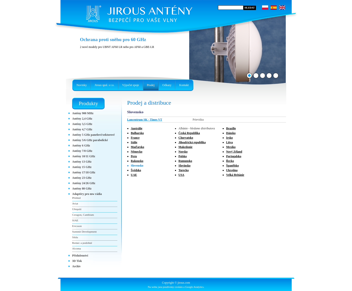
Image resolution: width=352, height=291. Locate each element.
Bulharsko (137, 133)
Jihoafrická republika (192, 142)
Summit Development (84, 231)
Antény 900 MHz (82, 113)
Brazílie (231, 128)
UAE (134, 175)
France (135, 137)
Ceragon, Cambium (83, 214)
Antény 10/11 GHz (83, 156)
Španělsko (232, 165)
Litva (229, 142)
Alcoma (76, 248)
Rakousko (137, 161)
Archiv (76, 266)
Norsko (182, 151)
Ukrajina (232, 170)
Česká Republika (189, 133)
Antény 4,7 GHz (82, 129)
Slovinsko (184, 165)
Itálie (134, 142)
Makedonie (185, 147)
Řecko (230, 161)
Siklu (75, 237)
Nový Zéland (234, 151)
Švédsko (136, 170)
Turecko (183, 170)
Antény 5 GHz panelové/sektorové (93, 134)
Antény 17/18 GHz (83, 172)
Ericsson (77, 225)
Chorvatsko (185, 137)
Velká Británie (235, 175)
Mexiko (231, 147)
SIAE (75, 220)
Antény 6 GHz (81, 145)
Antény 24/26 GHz (83, 183)
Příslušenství (80, 255)
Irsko (229, 137)
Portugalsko (233, 156)
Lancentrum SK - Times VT (144, 119)
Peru (134, 156)
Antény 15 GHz (81, 167)
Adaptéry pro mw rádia (87, 193)
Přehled (76, 197)
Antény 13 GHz (81, 161)
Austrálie (136, 128)
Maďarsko (137, 147)
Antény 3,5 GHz (82, 124)
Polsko (182, 156)
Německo (136, 151)
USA (181, 175)
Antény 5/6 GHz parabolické (90, 140)
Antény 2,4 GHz (82, 118)
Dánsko (231, 133)
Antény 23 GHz (81, 177)
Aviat (75, 203)
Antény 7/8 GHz (82, 150)
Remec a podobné (82, 242)
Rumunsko (185, 161)
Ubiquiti (76, 209)
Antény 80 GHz (81, 188)
